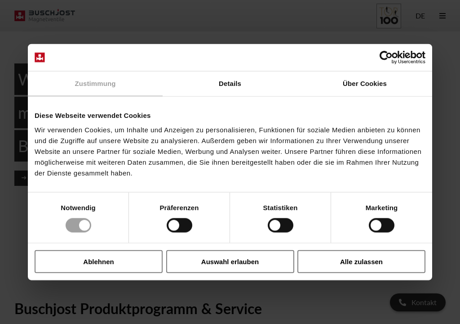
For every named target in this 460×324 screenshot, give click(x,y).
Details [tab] (230, 83)
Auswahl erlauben (230, 261)
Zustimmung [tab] (95, 83)
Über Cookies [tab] (365, 83)
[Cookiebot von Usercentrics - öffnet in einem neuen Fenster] (386, 57)
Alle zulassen (361, 261)
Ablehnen (98, 261)
